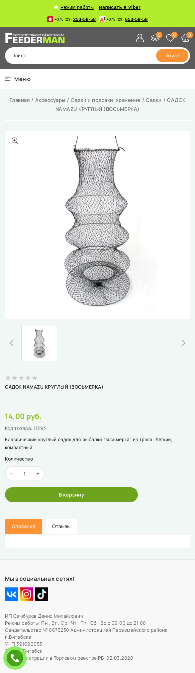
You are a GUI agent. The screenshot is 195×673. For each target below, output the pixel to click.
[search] (172, 55)
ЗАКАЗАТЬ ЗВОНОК (17, 658)
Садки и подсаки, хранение (106, 100)
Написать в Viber (120, 7)
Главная (20, 100)
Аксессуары (50, 100)
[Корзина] (185, 38)
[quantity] (24, 473)
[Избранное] (170, 38)
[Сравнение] (155, 38)
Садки (154, 100)
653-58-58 (123, 19)
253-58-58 (71, 19)
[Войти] (140, 38)
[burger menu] (18, 79)
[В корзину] (71, 494)
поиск (19, 55)
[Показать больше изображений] (15, 141)
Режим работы (74, 7)
